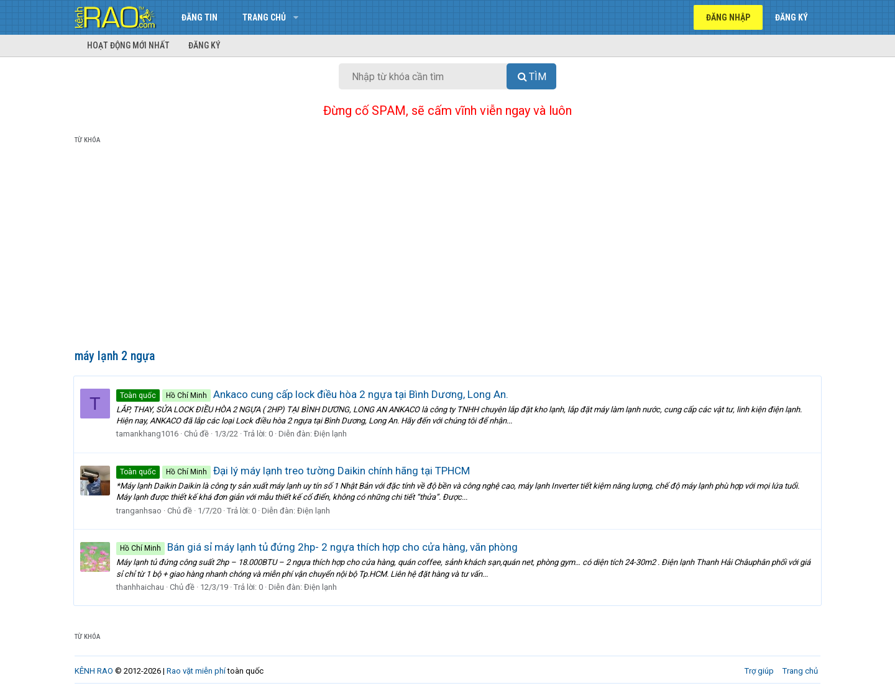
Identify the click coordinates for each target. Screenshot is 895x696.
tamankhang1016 (148, 433)
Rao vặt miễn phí (196, 671)
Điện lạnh (331, 433)
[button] (295, 17)
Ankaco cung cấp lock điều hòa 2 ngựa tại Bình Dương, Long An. (313, 394)
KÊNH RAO (94, 671)
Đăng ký (204, 45)
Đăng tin (199, 17)
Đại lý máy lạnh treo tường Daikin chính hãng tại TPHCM (294, 470)
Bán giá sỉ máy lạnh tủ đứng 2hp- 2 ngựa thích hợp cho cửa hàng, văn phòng (318, 547)
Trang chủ (264, 17)
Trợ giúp (759, 671)
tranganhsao (140, 510)
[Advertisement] (447, 249)
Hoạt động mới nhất (128, 45)
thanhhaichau (141, 587)
